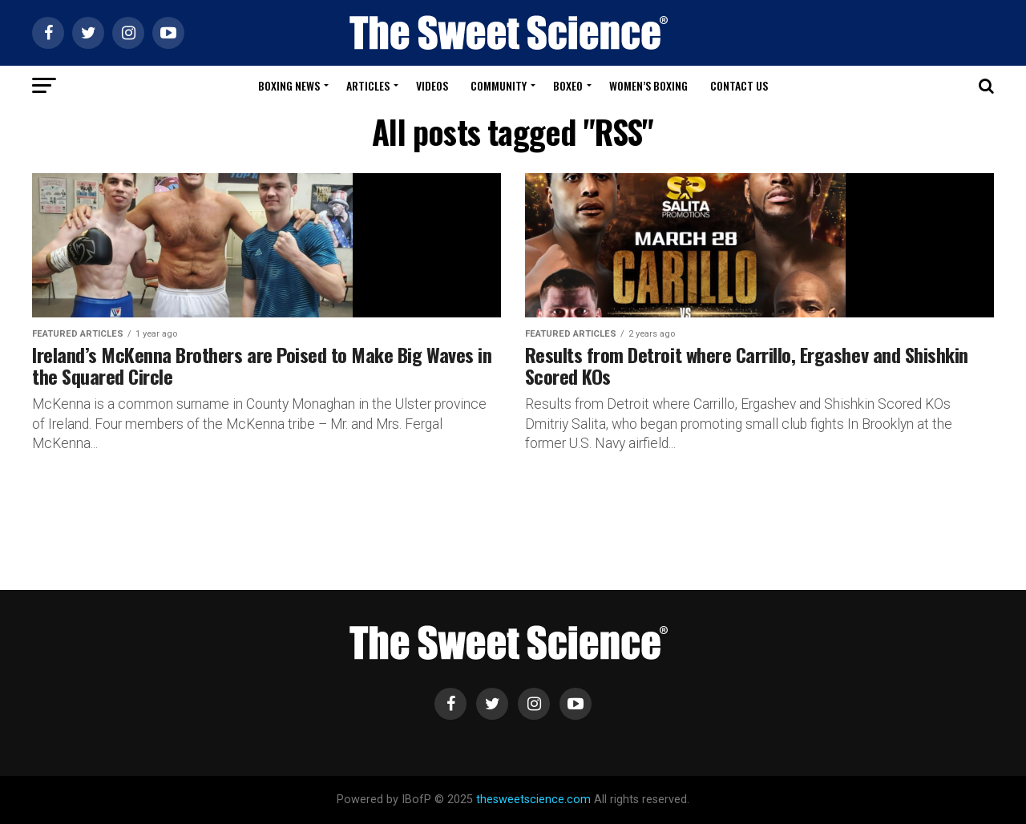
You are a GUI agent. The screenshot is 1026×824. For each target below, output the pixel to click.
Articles (368, 85)
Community (499, 85)
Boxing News (289, 85)
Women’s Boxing (648, 85)
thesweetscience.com (533, 799)
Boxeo (568, 85)
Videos (432, 85)
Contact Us (739, 85)
